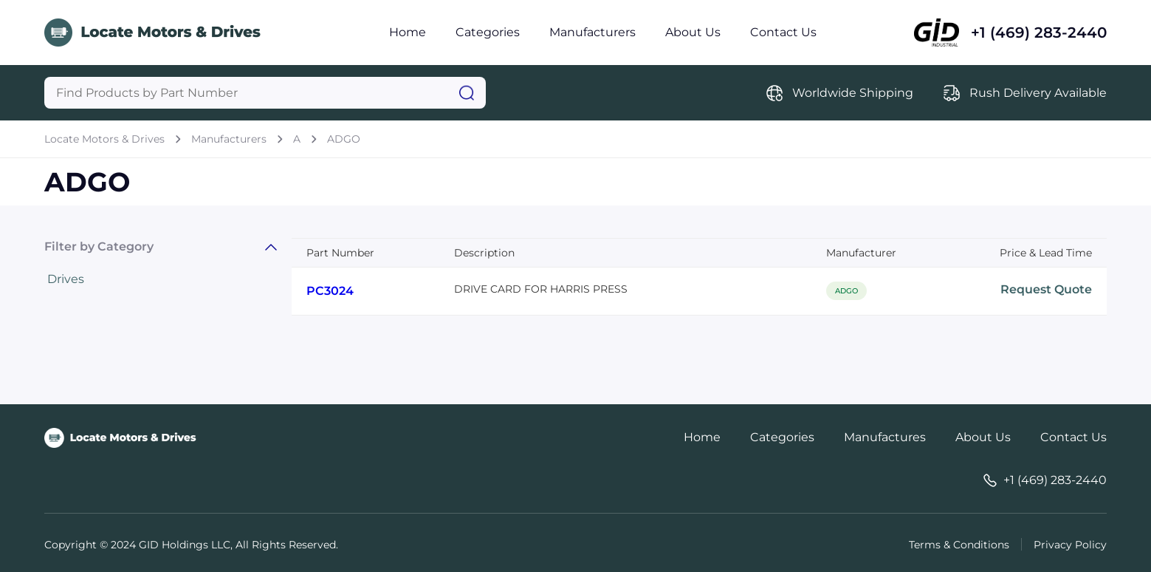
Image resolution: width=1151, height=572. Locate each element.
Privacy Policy (1070, 544)
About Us (693, 32)
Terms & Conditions (959, 544)
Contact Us (783, 32)
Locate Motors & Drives (104, 139)
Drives (65, 279)
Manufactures (885, 437)
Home (407, 32)
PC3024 (330, 291)
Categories (488, 32)
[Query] (265, 93)
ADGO (343, 139)
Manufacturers (592, 32)
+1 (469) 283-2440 (1039, 32)
